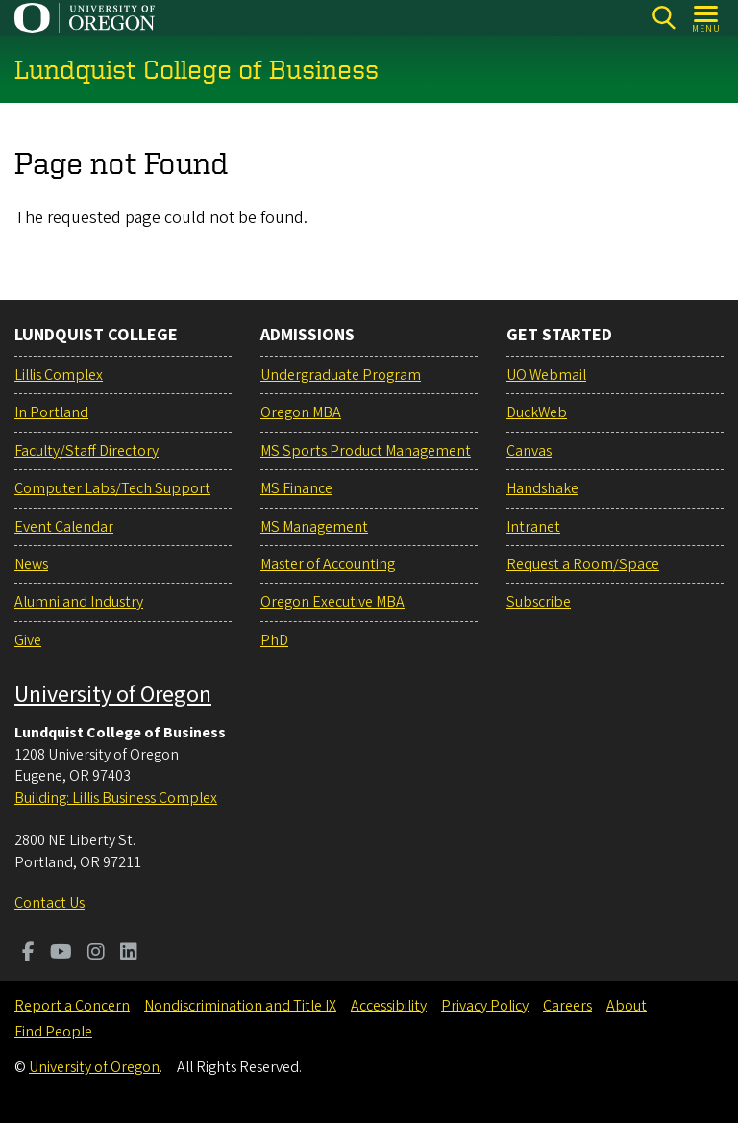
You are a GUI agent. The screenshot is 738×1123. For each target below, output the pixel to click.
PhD (274, 640)
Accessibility (389, 1005)
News (31, 564)
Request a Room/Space (582, 564)
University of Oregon (112, 694)
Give (27, 640)
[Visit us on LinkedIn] (128, 953)
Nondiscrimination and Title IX (240, 1005)
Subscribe (538, 601)
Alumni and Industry (78, 601)
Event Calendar (63, 526)
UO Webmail (546, 375)
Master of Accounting (327, 564)
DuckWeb (536, 412)
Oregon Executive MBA (332, 601)
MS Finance (296, 488)
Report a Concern (72, 1005)
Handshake (542, 488)
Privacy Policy (485, 1005)
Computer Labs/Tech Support (112, 488)
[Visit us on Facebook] (28, 953)
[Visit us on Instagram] (96, 953)
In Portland (51, 412)
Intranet (533, 526)
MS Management (314, 526)
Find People (53, 1031)
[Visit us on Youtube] (61, 953)
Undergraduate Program (340, 375)
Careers (567, 1005)
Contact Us (49, 902)
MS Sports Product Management (365, 451)
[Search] (664, 18)
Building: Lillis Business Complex (115, 798)
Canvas (529, 451)
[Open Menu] (707, 18)
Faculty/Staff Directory (86, 451)
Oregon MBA (300, 412)
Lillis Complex (58, 375)
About (626, 1005)
